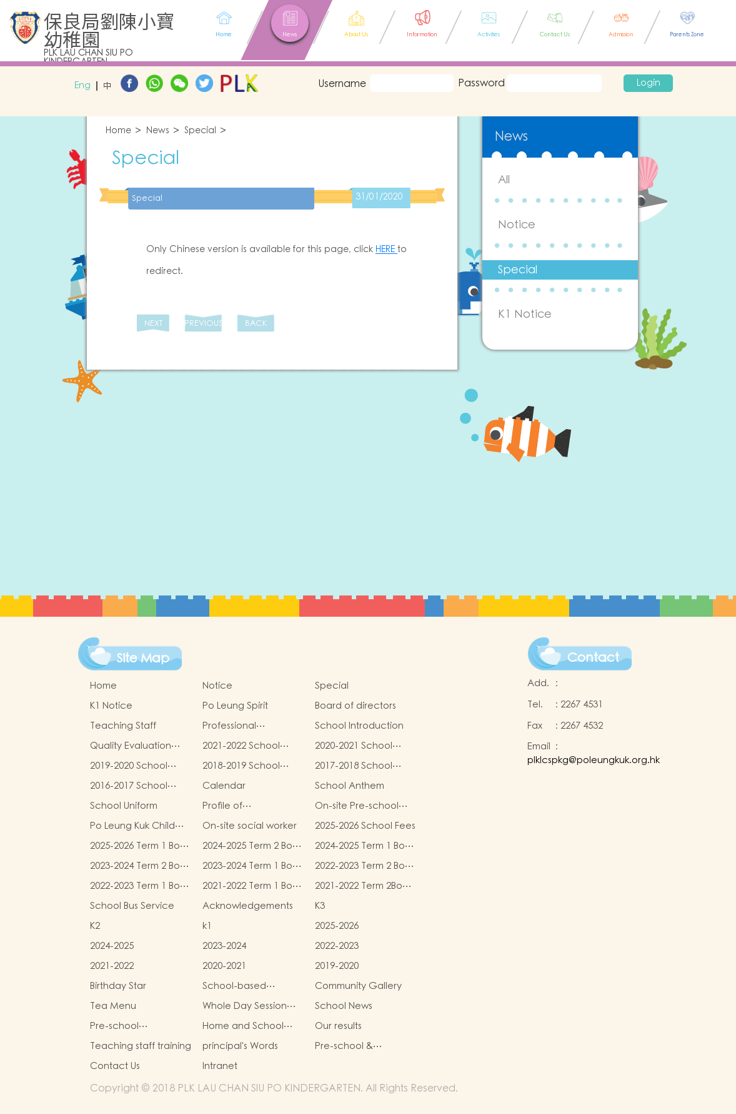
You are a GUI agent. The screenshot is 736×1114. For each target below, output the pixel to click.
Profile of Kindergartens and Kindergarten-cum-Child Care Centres (245, 806)
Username (342, 84)
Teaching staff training (140, 1046)
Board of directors (355, 705)
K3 (320, 906)
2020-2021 (224, 966)
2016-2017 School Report (128, 786)
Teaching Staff (123, 725)
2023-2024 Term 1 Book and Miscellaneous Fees (252, 866)
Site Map (143, 658)
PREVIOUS (203, 323)
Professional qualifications (232, 726)
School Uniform (123, 806)
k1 (207, 926)
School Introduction (359, 725)
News (157, 131)
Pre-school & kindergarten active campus (359, 1046)
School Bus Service (132, 906)
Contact (593, 658)
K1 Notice (525, 314)
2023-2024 (224, 946)
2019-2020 (337, 966)
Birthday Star (118, 986)
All (504, 180)
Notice (516, 225)
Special (200, 131)
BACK (256, 323)
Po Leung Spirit (235, 705)
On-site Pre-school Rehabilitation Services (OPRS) (357, 806)
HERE (386, 249)
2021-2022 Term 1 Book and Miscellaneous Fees (252, 886)
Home (118, 131)
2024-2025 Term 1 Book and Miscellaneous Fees (365, 846)
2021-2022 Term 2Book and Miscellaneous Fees (364, 886)
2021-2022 (112, 966)
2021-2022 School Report (241, 746)
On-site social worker (249, 826)
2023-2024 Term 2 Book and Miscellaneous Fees (140, 866)
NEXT (153, 323)
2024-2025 (112, 946)
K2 (95, 926)
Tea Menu (113, 1006)
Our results (338, 1026)
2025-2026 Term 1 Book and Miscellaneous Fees (140, 846)
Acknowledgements (247, 906)
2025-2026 (337, 926)
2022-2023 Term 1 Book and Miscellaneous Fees (140, 886)
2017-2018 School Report (353, 766)
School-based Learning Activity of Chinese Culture (245, 986)
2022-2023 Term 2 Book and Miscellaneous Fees (365, 866)
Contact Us (115, 1066)
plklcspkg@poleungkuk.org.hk (593, 760)
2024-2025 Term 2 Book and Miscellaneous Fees (252, 846)
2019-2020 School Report (128, 766)
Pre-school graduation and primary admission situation (130, 1026)
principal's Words (240, 1046)
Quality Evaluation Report (130, 746)
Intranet (219, 1066)
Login (648, 83)
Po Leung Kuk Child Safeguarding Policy (135, 826)
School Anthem (349, 785)
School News (343, 1006)
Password (480, 83)
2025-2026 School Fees (365, 826)
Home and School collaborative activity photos (250, 1026)
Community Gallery (358, 986)
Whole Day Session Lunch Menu (244, 1006)
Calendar (224, 785)
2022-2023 (337, 946)
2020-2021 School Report (353, 746)
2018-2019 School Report (241, 766)
